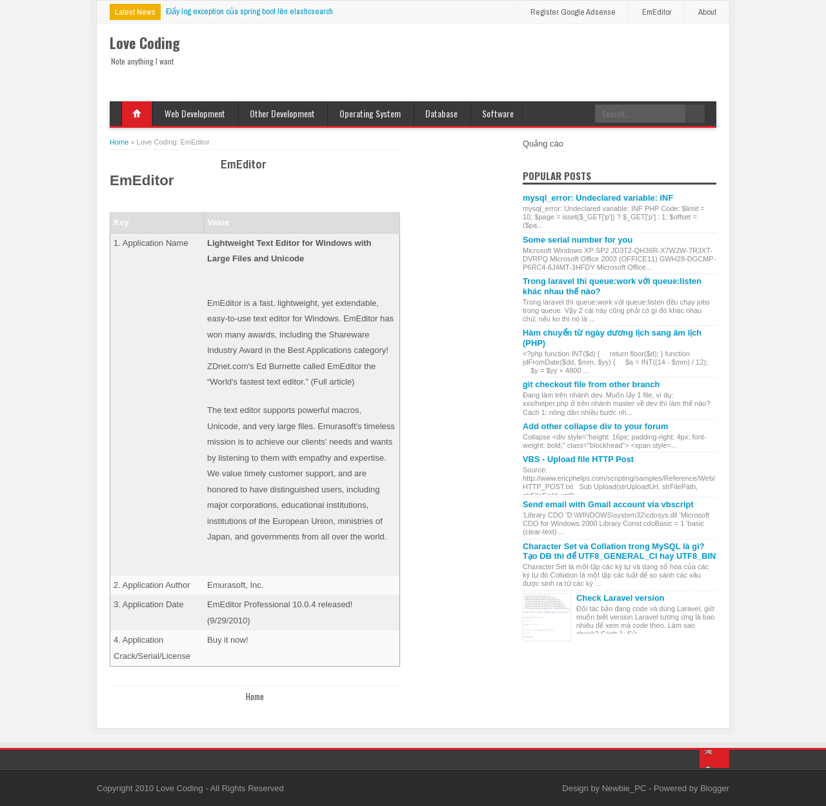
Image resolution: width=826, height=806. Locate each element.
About (707, 11)
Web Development (195, 113)
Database (441, 113)
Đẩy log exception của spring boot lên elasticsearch (249, 11)
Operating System (370, 113)
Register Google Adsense (573, 11)
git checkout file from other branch (591, 384)
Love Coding (181, 788)
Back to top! (714, 759)
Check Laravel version (620, 598)
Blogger (714, 788)
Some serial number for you (577, 240)
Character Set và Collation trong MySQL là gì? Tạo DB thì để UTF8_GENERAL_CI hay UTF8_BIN (619, 551)
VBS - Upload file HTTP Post (578, 459)
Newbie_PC (625, 788)
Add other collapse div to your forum (595, 426)
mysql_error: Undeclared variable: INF (598, 198)
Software (498, 113)
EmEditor (657, 11)
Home (136, 113)
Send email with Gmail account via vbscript (608, 504)
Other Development (282, 113)
